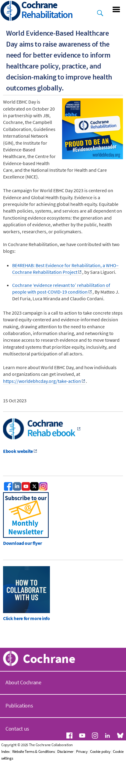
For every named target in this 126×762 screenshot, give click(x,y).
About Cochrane (23, 682)
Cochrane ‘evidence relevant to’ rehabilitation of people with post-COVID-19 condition (61, 288)
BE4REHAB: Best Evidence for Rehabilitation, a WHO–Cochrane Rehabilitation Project (65, 268)
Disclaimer (65, 751)
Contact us (17, 728)
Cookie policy (100, 751)
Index (5, 751)
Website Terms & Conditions (33, 751)
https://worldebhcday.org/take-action (42, 381)
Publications (19, 705)
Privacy (82, 751)
